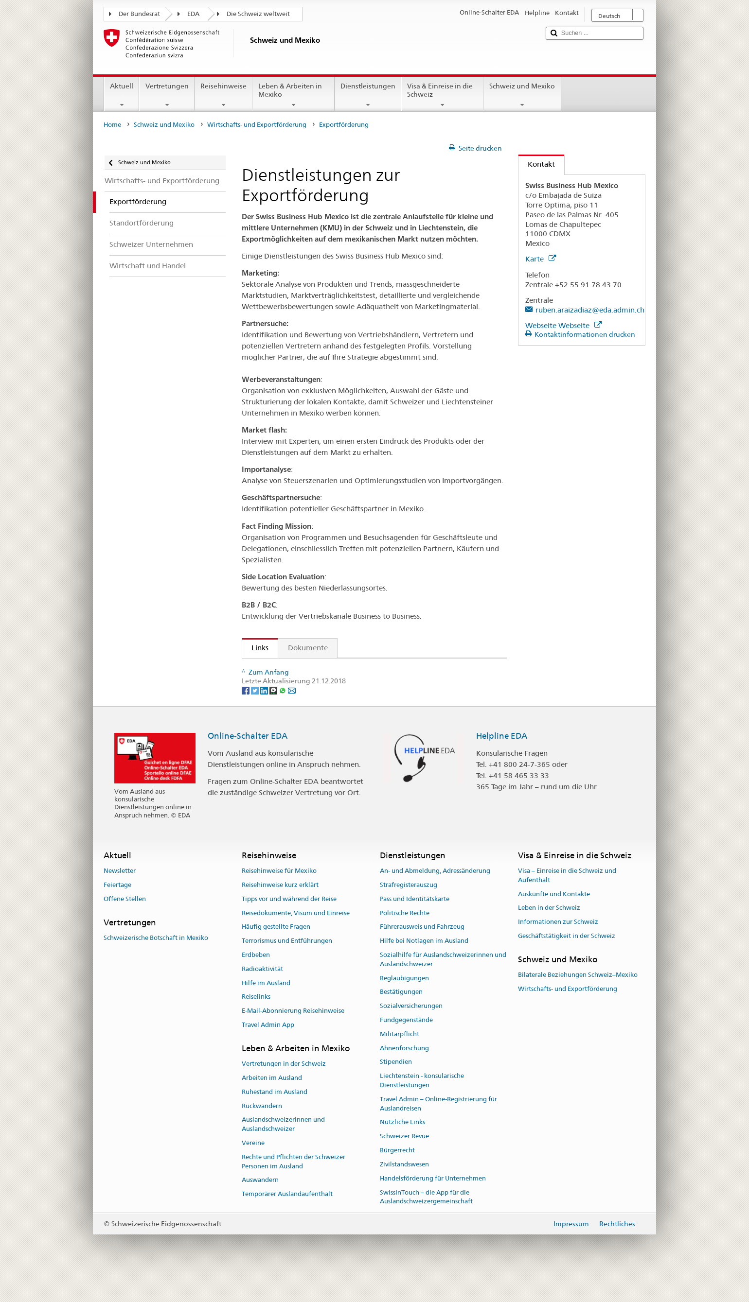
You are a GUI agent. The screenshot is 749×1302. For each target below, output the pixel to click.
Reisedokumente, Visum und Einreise (296, 936)
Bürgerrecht (397, 1174)
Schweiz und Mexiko (522, 95)
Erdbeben (256, 979)
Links (255, 647)
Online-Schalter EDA (247, 760)
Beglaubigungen (404, 1002)
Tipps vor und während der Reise (289, 922)
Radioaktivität (262, 992)
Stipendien (396, 1086)
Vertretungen (167, 95)
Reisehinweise (223, 95)
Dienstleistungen (368, 95)
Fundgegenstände (406, 1044)
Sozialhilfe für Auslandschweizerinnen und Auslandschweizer (443, 983)
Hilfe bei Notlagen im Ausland (424, 965)
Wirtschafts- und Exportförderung (256, 124)
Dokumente (308, 647)
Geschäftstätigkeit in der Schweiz (566, 960)
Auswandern (260, 1204)
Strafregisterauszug (408, 909)
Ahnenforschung (404, 1072)
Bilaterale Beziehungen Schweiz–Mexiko (578, 999)
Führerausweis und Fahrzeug (422, 951)
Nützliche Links (402, 1146)
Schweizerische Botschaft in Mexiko (156, 961)
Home (112, 124)
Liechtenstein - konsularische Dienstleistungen (422, 1104)
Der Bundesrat (139, 13)
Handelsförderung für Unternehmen (433, 1202)
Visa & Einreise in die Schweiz (442, 95)
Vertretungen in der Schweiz (284, 1088)
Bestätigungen (401, 1016)
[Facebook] (246, 714)
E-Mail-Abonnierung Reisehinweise (293, 1035)
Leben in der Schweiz (549, 932)
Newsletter (120, 895)
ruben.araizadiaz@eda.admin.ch (589, 309)
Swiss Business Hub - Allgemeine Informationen (329, 669)
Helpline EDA (501, 760)
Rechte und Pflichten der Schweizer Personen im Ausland (293, 1185)
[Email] (292, 714)
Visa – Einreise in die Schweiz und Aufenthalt (567, 899)
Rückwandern (262, 1129)
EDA (193, 13)
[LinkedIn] (264, 714)
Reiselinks (256, 1020)
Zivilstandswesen (404, 1188)
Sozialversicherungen (411, 1030)
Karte (540, 258)
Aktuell (122, 95)
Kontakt (536, 164)
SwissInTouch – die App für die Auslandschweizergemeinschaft (426, 1221)
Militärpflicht (399, 1057)
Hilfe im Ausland (266, 1006)
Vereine (253, 1167)
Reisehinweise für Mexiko (279, 895)
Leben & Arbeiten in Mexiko (293, 95)
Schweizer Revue (404, 1160)
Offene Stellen (125, 922)
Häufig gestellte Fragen (276, 951)
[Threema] (274, 714)
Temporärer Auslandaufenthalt (287, 1218)
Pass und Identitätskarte (414, 922)
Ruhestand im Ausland (274, 1115)
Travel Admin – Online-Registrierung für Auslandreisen (438, 1128)
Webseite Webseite (563, 325)
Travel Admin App (268, 1049)
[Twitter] (255, 714)
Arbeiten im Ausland (272, 1102)
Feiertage (117, 909)
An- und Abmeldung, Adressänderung (435, 895)
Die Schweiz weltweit (258, 13)
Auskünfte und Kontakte (554, 917)
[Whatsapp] (283, 714)
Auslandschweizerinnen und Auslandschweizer (283, 1148)
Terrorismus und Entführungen (287, 965)
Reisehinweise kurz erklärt (280, 909)
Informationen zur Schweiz (558, 946)
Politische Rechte (404, 936)
